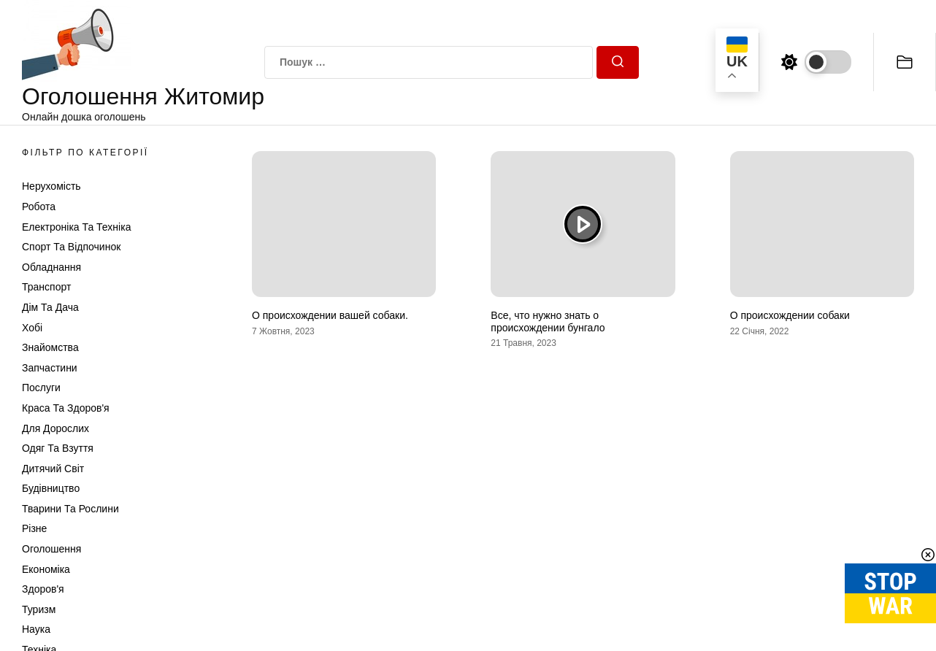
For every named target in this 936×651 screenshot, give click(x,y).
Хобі (32, 328)
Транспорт (46, 287)
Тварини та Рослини (70, 509)
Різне (34, 528)
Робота (38, 206)
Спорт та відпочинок (71, 247)
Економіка (46, 569)
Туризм (38, 609)
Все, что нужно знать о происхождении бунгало (548, 321)
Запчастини (49, 368)
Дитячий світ (53, 468)
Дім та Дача (50, 307)
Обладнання (51, 267)
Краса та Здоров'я (66, 408)
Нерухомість (51, 186)
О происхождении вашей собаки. (330, 315)
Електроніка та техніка (76, 227)
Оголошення (51, 549)
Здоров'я (43, 589)
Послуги (41, 387)
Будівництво (51, 488)
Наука (36, 629)
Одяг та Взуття (57, 448)
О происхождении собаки (790, 315)
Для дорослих (55, 428)
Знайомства (50, 347)
